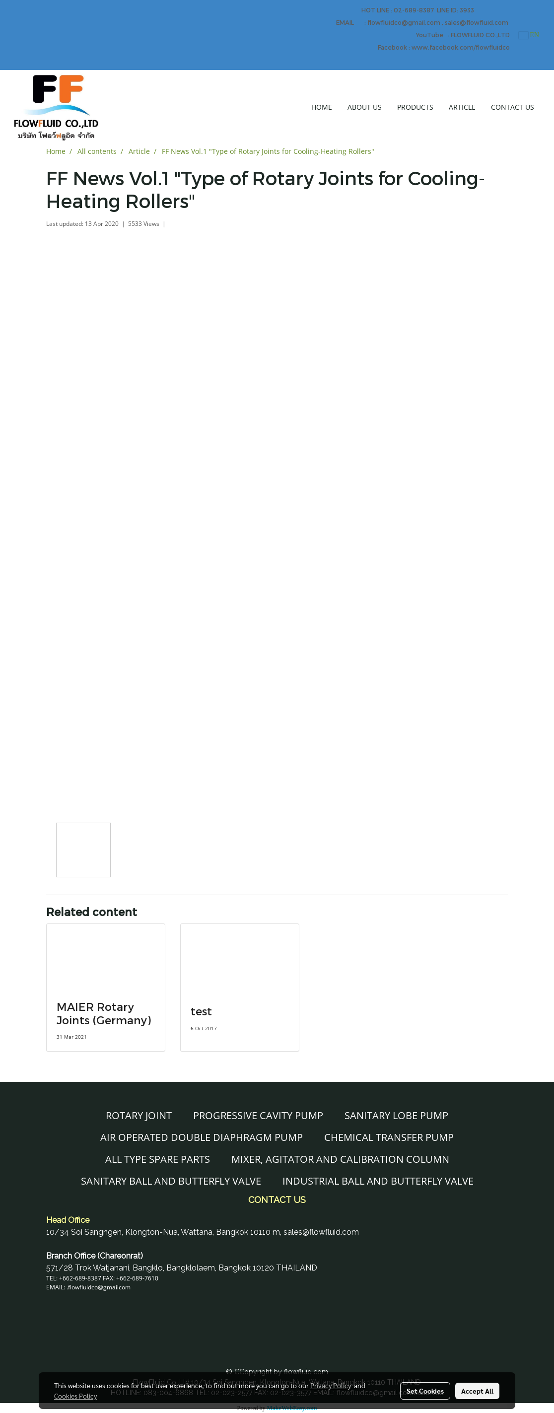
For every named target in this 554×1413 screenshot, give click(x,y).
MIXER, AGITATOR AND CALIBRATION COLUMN (340, 1159)
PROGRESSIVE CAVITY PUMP (258, 1115)
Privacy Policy (330, 1385)
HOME (321, 107)
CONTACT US (512, 107)
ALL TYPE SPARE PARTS (157, 1159)
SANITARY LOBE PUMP (396, 1115)
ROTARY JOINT (139, 1115)
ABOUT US (364, 107)
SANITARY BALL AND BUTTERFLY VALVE (171, 1181)
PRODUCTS (415, 107)
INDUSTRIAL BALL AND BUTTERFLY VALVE (378, 1181)
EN (529, 35)
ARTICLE (462, 107)
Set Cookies (425, 1390)
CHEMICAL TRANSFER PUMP (389, 1137)
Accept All (477, 1390)
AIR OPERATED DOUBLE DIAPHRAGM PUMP (201, 1137)
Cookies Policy (75, 1395)
